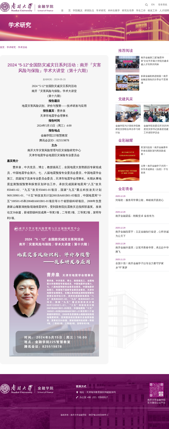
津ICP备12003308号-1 (98, 415)
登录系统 (162, 4)
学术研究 (11, 47)
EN (152, 4)
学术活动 (22, 47)
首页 (2, 47)
